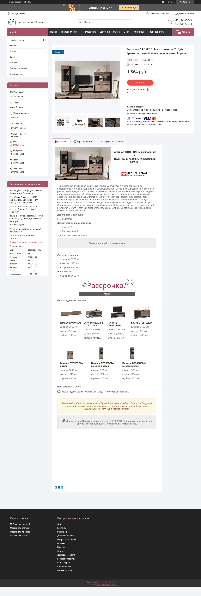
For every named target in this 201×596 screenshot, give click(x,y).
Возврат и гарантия (66, 567)
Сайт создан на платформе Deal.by (100, 591)
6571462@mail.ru (17, 153)
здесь (122, 252)
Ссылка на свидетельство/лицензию (26, 251)
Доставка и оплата (115, 31)
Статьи (12, 60)
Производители (62, 40)
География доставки (66, 548)
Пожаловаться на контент (107, 593)
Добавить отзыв (186, 14)
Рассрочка (96, 31)
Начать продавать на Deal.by (19, 2)
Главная (58, 31)
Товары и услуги (75, 31)
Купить (142, 91)
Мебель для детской (19, 544)
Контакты (144, 31)
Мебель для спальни (19, 536)
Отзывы (13, 71)
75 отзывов (170, 2)
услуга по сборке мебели (115, 417)
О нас (132, 31)
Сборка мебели (64, 575)
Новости (13, 54)
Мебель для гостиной (20, 533)
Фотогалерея (15, 82)
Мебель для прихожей (20, 540)
